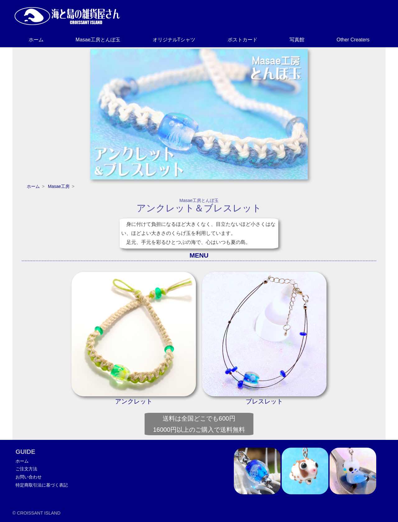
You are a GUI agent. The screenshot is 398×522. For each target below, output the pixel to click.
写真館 (296, 39)
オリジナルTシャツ (174, 39)
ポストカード (242, 39)
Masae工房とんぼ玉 (98, 39)
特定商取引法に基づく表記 (42, 484)
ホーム (36, 39)
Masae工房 (59, 186)
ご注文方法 (26, 468)
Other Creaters (352, 39)
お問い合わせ (29, 476)
